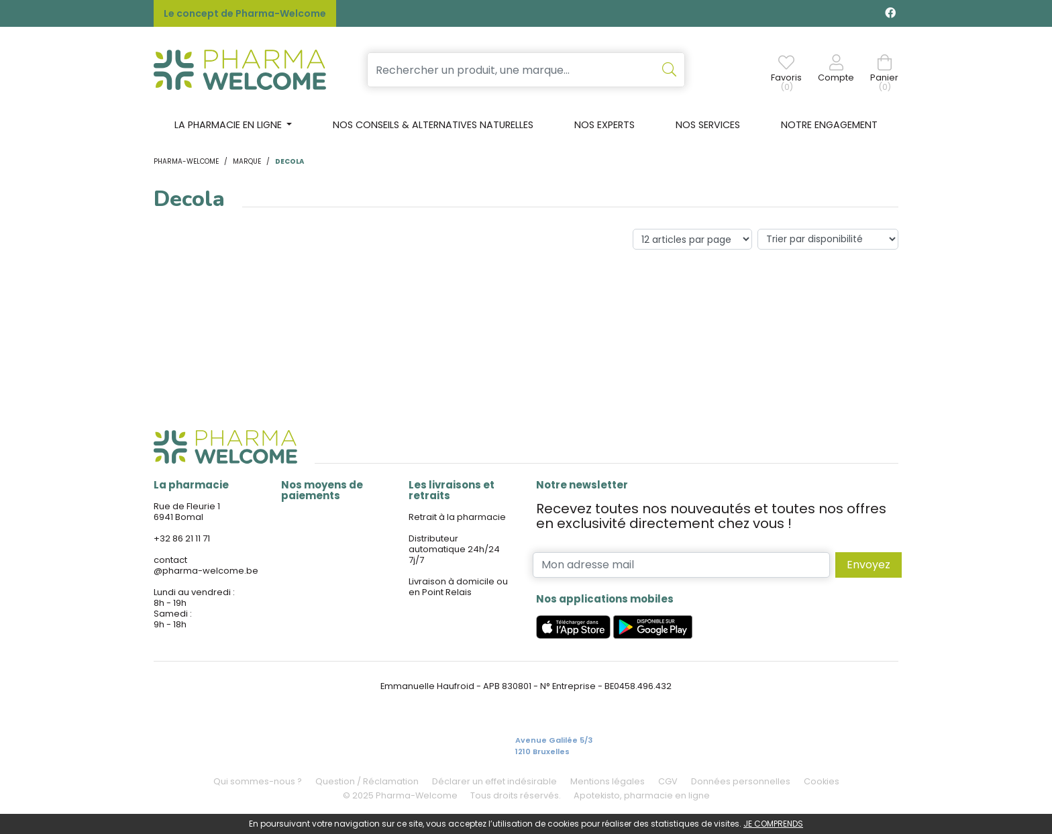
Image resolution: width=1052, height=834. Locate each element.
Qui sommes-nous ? (257, 781)
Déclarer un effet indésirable (494, 781)
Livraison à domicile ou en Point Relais (458, 586)
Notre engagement (829, 125)
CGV (668, 781)
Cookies (821, 781)
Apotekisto (642, 795)
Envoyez (868, 564)
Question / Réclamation (367, 781)
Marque (247, 161)
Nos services (708, 125)
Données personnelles (740, 781)
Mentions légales (607, 781)
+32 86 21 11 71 (182, 538)
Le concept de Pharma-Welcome (245, 13)
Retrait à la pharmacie (457, 517)
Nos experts (604, 125)
